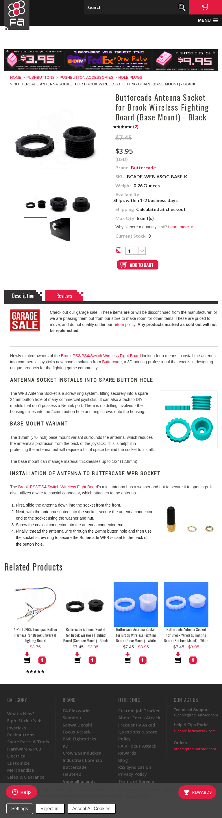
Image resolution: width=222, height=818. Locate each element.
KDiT (68, 746)
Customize (18, 763)
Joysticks (16, 728)
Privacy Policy (138, 795)
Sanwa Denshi (77, 725)
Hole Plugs (130, 77)
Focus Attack (76, 732)
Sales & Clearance (26, 777)
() (125, 126)
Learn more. (180, 227)
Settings (19, 808)
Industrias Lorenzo (82, 760)
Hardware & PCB (24, 749)
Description (23, 295)
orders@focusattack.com (195, 749)
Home (15, 77)
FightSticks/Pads (24, 720)
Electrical (17, 756)
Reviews (64, 295)
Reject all (50, 808)
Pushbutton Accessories (86, 77)
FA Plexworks (76, 711)
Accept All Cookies (91, 808)
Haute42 (72, 774)
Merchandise (20, 770)
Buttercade (112, 362)
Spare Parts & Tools (28, 741)
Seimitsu (72, 717)
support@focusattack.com (196, 715)
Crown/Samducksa (82, 753)
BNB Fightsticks (79, 739)
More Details (42, 660)
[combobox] (135, 251)
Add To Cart (28, 658)
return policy (124, 324)
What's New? (20, 713)
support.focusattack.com (195, 731)
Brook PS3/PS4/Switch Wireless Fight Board (101, 355)
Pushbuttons (40, 77)
